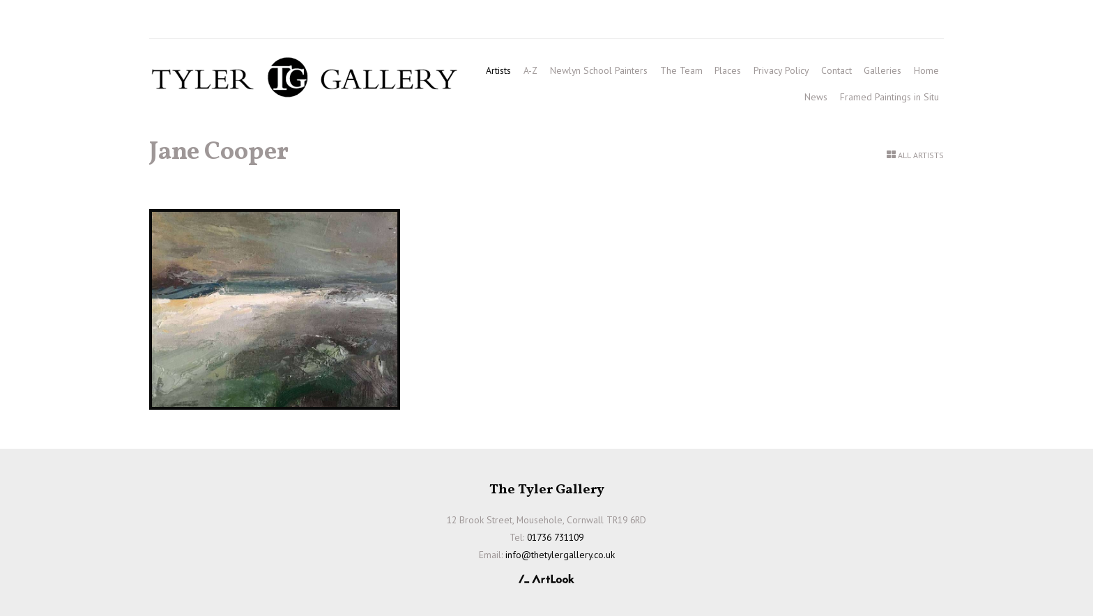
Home (926, 70)
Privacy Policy (781, 70)
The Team (681, 70)
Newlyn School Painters (599, 70)
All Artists (921, 155)
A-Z (530, 70)
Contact (836, 70)
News (815, 97)
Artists (498, 70)
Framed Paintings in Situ (889, 97)
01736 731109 (189, 21)
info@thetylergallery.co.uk (346, 21)
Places (727, 70)
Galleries (882, 70)
